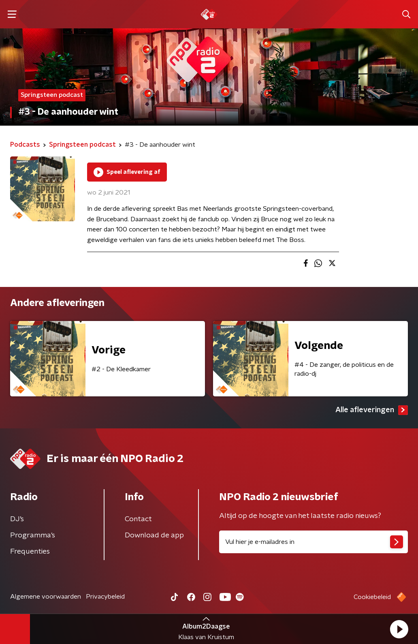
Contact (138, 519)
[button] (399, 629)
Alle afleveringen (371, 410)
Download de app (154, 535)
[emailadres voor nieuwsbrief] (313, 542)
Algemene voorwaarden (45, 596)
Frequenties (30, 551)
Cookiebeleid (372, 597)
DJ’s (17, 519)
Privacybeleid (105, 596)
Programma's (32, 535)
